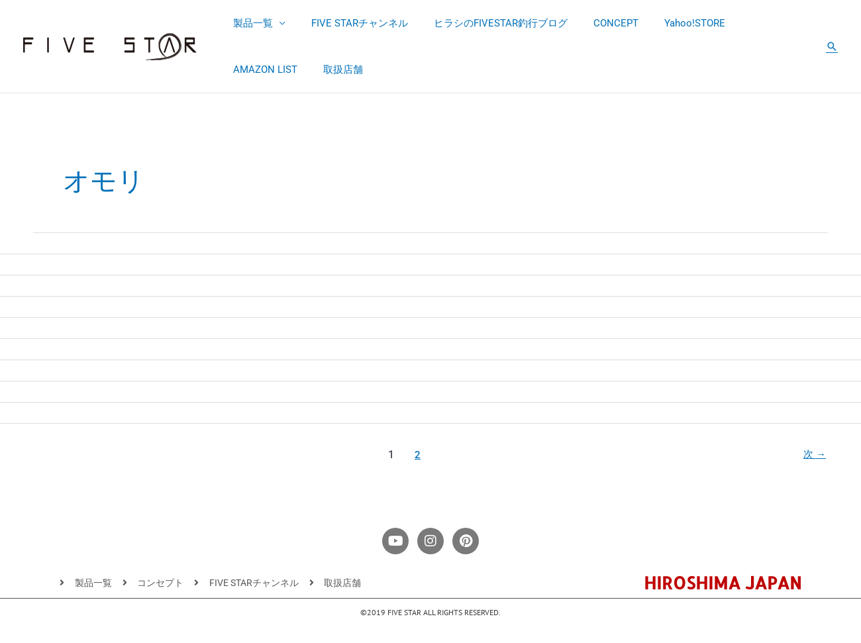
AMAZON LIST (750, 23)
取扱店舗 (250, 69)
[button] (832, 46)
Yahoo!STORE (667, 23)
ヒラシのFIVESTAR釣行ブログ (485, 23)
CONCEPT (594, 23)
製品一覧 (250, 23)
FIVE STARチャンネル (350, 23)
